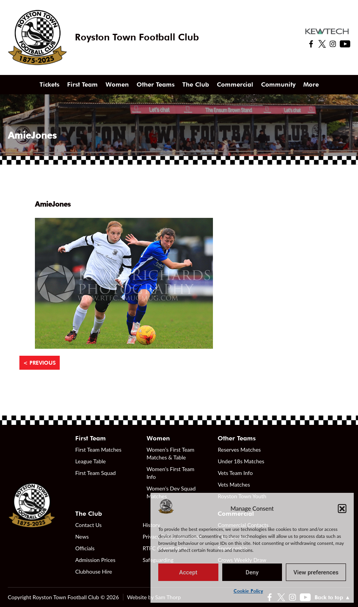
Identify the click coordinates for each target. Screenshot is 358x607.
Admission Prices (95, 560)
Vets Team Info (235, 473)
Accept (188, 572)
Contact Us (88, 525)
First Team (82, 84)
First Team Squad (95, 473)
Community (278, 84)
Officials (85, 548)
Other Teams (156, 84)
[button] (342, 508)
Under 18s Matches (241, 461)
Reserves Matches (239, 449)
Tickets (49, 84)
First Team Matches (98, 449)
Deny (252, 572)
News (82, 536)
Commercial (235, 84)
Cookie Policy (248, 591)
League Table (90, 461)
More (311, 84)
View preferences (316, 572)
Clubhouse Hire (93, 571)
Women (117, 84)
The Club (195, 84)
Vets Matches (234, 484)
